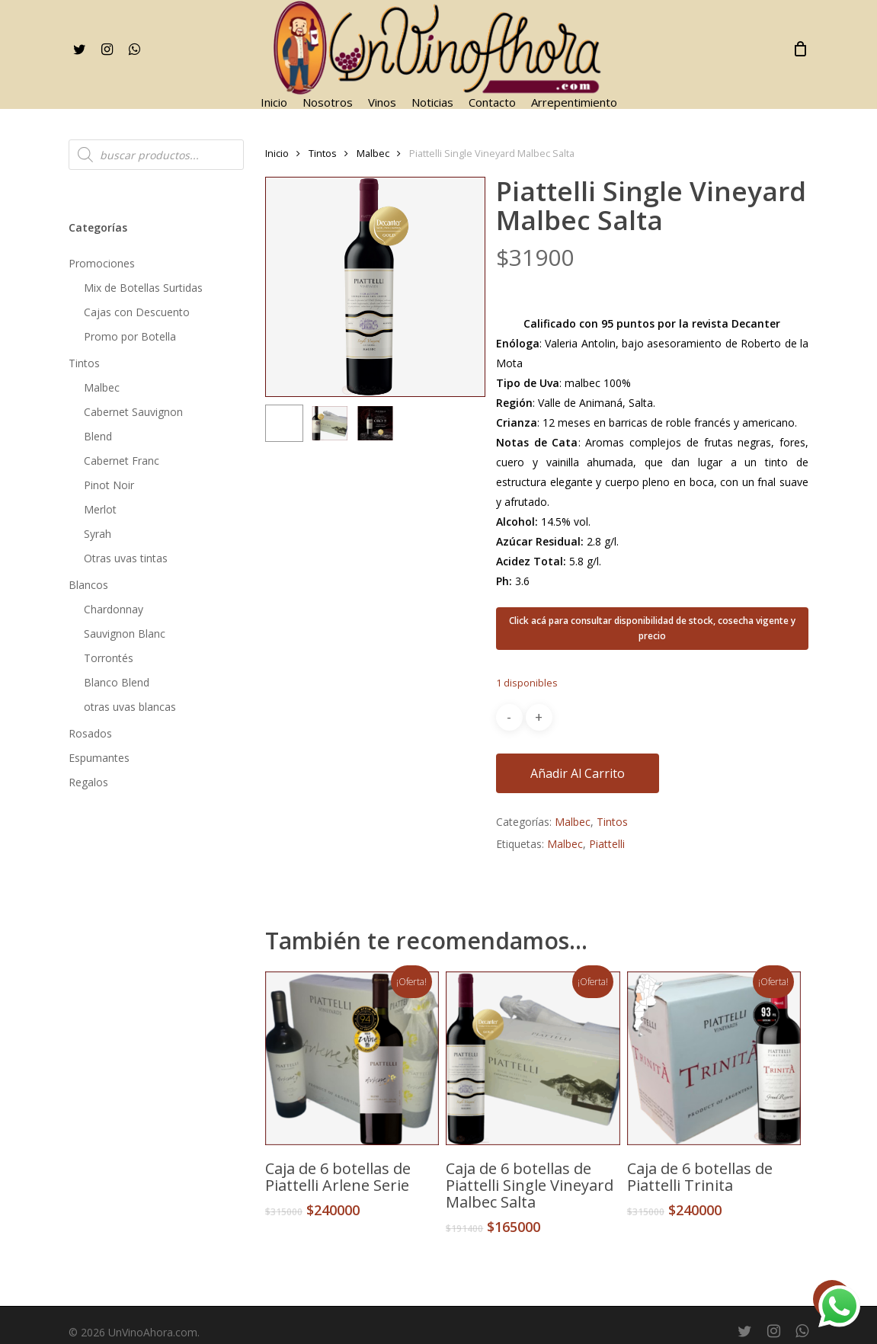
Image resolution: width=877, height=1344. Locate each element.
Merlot (100, 509)
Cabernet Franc (121, 460)
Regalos (88, 782)
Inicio (277, 153)
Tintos (84, 363)
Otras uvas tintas (126, 558)
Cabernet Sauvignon (133, 412)
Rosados (90, 733)
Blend (98, 436)
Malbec (102, 387)
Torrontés (108, 658)
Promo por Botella (130, 336)
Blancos (88, 585)
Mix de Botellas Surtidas (143, 287)
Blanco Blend (116, 682)
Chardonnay (113, 609)
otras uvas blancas (130, 706)
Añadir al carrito (577, 773)
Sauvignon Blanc (124, 633)
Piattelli (607, 844)
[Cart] (800, 48)
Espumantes (99, 757)
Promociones (102, 263)
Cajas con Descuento (137, 312)
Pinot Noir (109, 485)
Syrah (97, 533)
